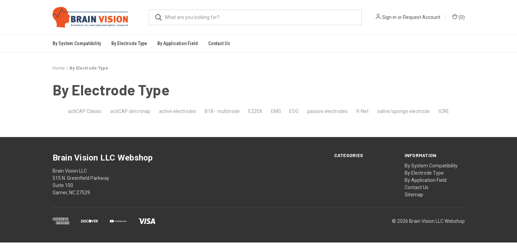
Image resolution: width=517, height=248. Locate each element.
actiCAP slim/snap (130, 111)
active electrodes (177, 111)
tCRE (443, 111)
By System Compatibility (431, 165)
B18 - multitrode (222, 111)
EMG (276, 111)
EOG (294, 111)
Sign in (389, 17)
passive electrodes (327, 111)
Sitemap (414, 194)
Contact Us (219, 43)
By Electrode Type (424, 173)
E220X (255, 111)
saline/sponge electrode (403, 111)
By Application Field (426, 180)
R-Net (362, 111)
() (458, 17)
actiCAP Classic (85, 111)
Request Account (421, 17)
